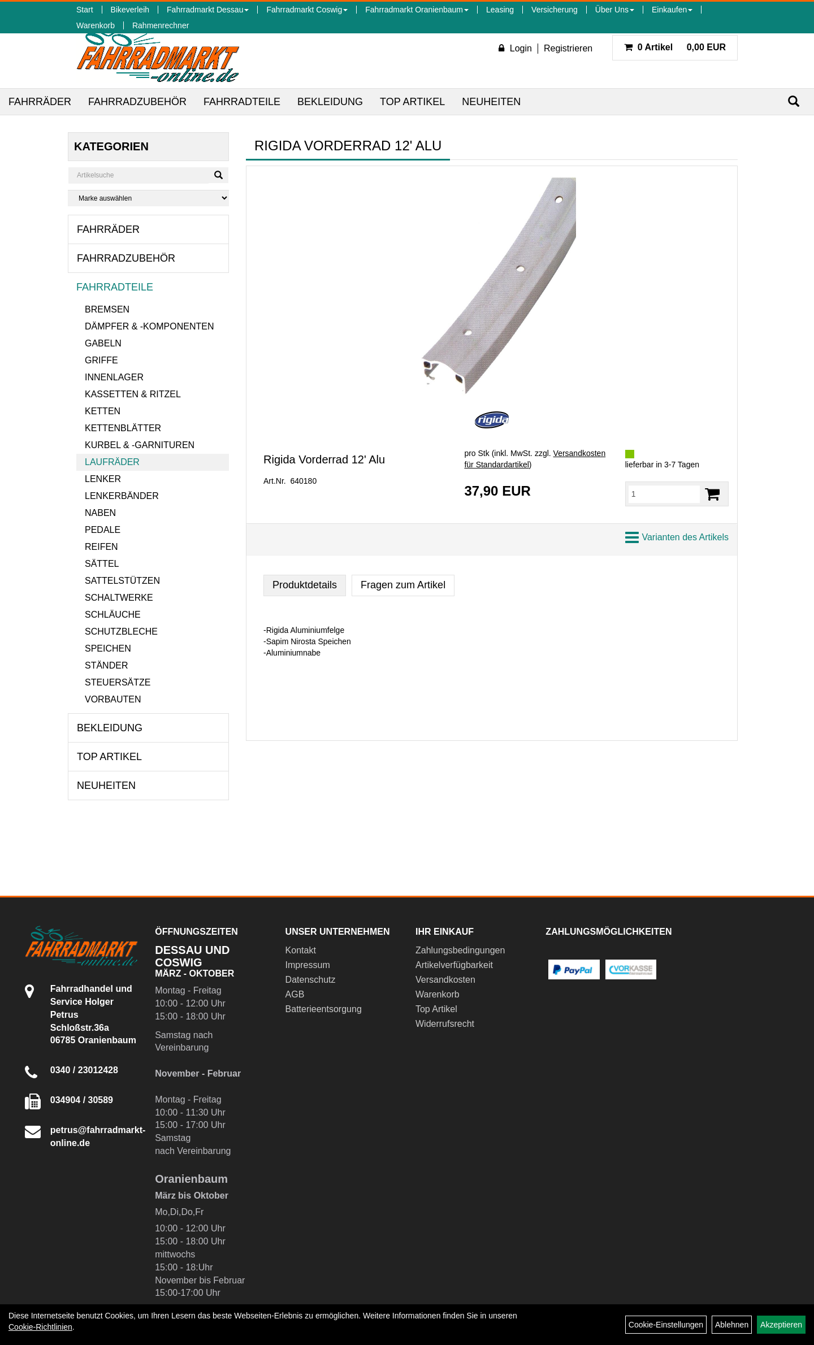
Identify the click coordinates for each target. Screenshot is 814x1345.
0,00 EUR (675, 47)
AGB (295, 994)
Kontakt (300, 950)
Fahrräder (39, 101)
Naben (100, 513)
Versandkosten (445, 979)
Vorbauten (113, 699)
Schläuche (113, 614)
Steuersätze (117, 682)
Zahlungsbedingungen (460, 950)
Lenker (103, 479)
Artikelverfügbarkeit (454, 965)
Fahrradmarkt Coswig (307, 10)
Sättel (102, 564)
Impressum (307, 965)
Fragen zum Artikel (403, 585)
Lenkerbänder (122, 496)
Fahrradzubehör (137, 101)
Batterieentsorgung (323, 1009)
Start (84, 10)
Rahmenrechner (160, 25)
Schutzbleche (121, 631)
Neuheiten (491, 101)
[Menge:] (664, 494)
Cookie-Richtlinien (40, 1326)
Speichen (108, 648)
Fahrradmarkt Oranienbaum (417, 10)
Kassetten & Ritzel (133, 394)
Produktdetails (304, 585)
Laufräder (112, 462)
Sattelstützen (122, 580)
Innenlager (114, 377)
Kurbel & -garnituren (139, 445)
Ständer (106, 665)
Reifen (101, 547)
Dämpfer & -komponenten (149, 326)
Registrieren (568, 48)
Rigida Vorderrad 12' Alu (324, 459)
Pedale (102, 530)
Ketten (102, 411)
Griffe (101, 360)
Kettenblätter (123, 428)
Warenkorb (95, 25)
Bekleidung (330, 101)
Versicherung (554, 10)
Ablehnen (731, 1324)
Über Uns (614, 10)
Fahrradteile (242, 101)
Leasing (500, 10)
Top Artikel (412, 101)
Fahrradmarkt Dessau (208, 10)
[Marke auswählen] (148, 198)
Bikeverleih (130, 10)
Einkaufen (672, 10)
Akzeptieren (781, 1324)
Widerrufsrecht (444, 1024)
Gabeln (103, 343)
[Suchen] (794, 101)
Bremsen (107, 309)
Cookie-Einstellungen (666, 1324)
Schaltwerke (119, 597)
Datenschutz (310, 979)
